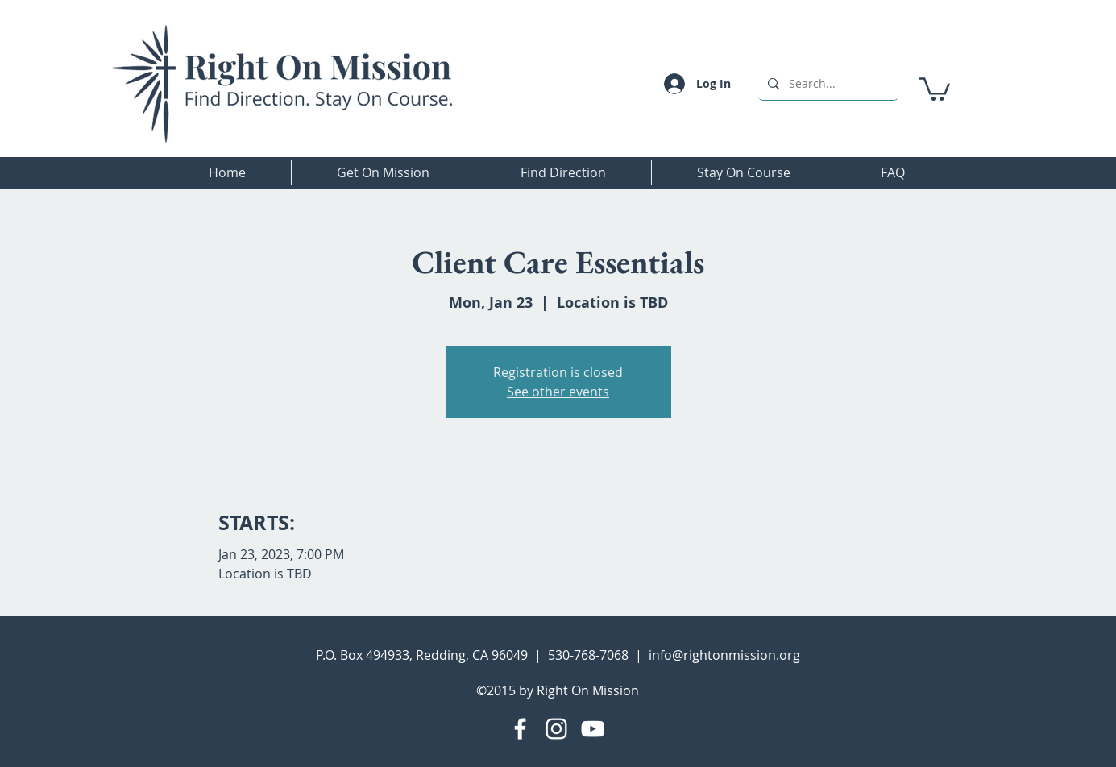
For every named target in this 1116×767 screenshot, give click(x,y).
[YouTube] (593, 729)
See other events (558, 391)
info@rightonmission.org (724, 655)
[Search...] (827, 83)
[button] (934, 88)
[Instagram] (556, 729)
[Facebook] (520, 729)
